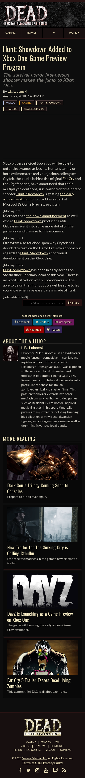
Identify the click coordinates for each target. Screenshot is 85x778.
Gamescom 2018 (34, 109)
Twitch (53, 330)
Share (73, 303)
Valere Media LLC (34, 758)
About (51, 750)
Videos (10, 103)
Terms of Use (31, 762)
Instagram (63, 322)
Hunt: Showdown (50, 103)
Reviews (40, 746)
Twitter (42, 322)
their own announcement (46, 216)
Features (57, 746)
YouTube (33, 330)
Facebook (22, 322)
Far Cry (68, 178)
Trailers (11, 109)
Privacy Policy (53, 762)
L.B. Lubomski (17, 91)
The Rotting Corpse (27, 750)
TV (57, 742)
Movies (46, 742)
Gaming (27, 103)
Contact (66, 750)
